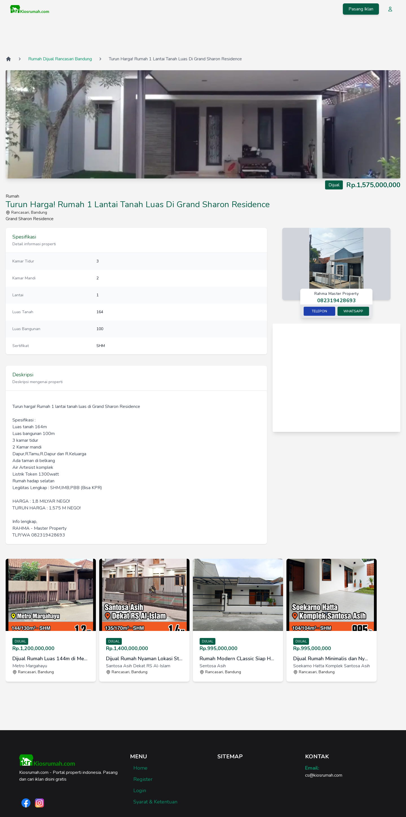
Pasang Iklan (360, 9)
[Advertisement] (203, 36)
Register (143, 779)
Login (139, 790)
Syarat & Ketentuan (155, 801)
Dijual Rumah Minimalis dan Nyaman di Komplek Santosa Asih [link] (331, 658)
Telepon (319, 311)
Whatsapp (353, 311)
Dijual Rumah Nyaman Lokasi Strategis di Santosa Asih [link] (144, 658)
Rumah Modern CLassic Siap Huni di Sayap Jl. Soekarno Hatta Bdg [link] (238, 658)
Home (140, 768)
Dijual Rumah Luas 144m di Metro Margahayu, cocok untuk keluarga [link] (50, 658)
